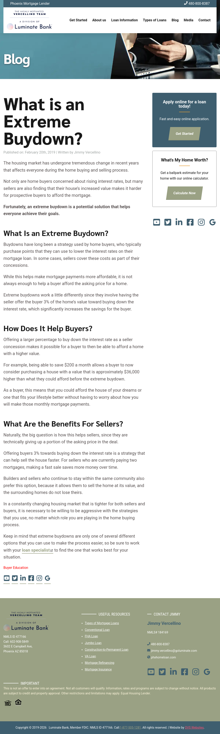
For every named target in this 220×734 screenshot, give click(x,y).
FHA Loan (91, 636)
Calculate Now (184, 193)
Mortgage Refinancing (99, 662)
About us (99, 20)
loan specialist (36, 550)
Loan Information (124, 20)
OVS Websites (194, 727)
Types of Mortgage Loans (102, 623)
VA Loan (90, 656)
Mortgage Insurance (98, 669)
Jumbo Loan (93, 643)
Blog (175, 20)
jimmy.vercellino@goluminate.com (172, 650)
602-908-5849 (19, 641)
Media (188, 20)
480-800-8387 (197, 4)
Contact (205, 20)
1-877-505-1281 (130, 727)
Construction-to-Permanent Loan (106, 649)
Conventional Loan (97, 630)
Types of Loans (154, 20)
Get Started (78, 20)
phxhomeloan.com (161, 657)
